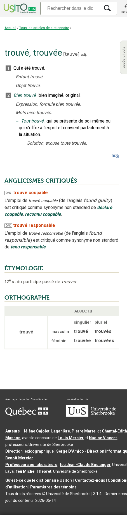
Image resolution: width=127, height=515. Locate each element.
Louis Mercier (71, 438)
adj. (84, 54)
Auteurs (12, 431)
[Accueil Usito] (19, 8)
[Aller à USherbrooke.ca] (91, 415)
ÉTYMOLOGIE (23, 268)
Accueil (10, 28)
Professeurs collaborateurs (31, 464)
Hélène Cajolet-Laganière (46, 431)
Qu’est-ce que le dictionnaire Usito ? (38, 480)
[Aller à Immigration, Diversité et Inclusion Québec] (26, 415)
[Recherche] (70, 8)
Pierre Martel (84, 431)
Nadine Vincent (103, 438)
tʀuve (71, 54)
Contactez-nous (90, 480)
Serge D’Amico (70, 451)
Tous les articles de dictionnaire (44, 28)
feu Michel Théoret (33, 471)
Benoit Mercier (19, 458)
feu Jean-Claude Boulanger (85, 464)
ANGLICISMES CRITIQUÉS (40, 180)
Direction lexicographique (29, 451)
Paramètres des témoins (53, 487)
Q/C (8, 193)
